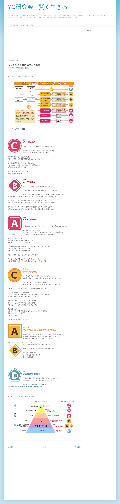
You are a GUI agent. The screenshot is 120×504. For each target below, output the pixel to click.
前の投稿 (77, 447)
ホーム (8, 25)
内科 (17, 67)
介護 (13, 67)
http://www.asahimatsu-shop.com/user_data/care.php (25, 386)
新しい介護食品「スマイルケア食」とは (25, 76)
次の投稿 (10, 447)
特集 (32, 25)
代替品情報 (24, 25)
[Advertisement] (35, 43)
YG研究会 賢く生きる (38, 7)
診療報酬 (15, 25)
